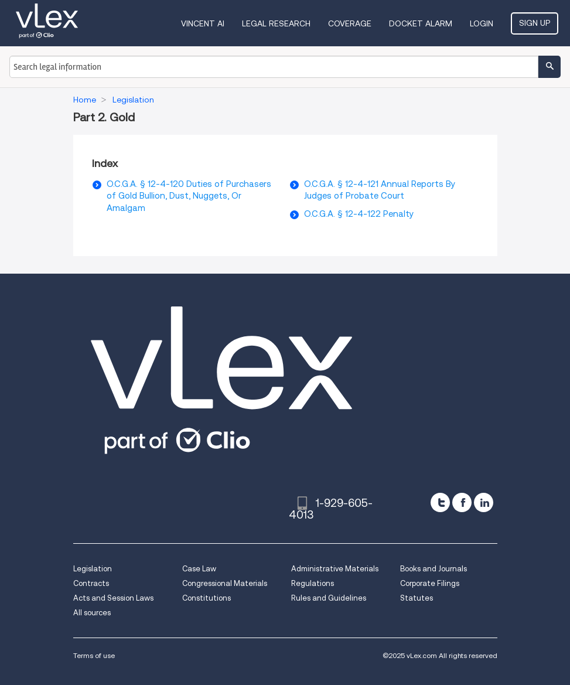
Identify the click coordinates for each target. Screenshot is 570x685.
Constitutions (206, 598)
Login (481, 23)
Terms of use (94, 655)
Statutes (416, 598)
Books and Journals (433, 568)
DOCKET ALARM (420, 23)
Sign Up (534, 23)
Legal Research (276, 23)
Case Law (199, 568)
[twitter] (440, 502)
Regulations (312, 583)
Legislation (92, 568)
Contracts (91, 583)
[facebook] (462, 502)
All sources (92, 612)
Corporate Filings (429, 583)
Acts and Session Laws (113, 598)
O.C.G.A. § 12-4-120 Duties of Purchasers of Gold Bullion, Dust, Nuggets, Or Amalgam (189, 196)
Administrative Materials (334, 568)
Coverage (349, 23)
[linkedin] (483, 502)
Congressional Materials (224, 583)
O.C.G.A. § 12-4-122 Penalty (359, 214)
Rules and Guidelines (328, 598)
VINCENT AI (202, 23)
